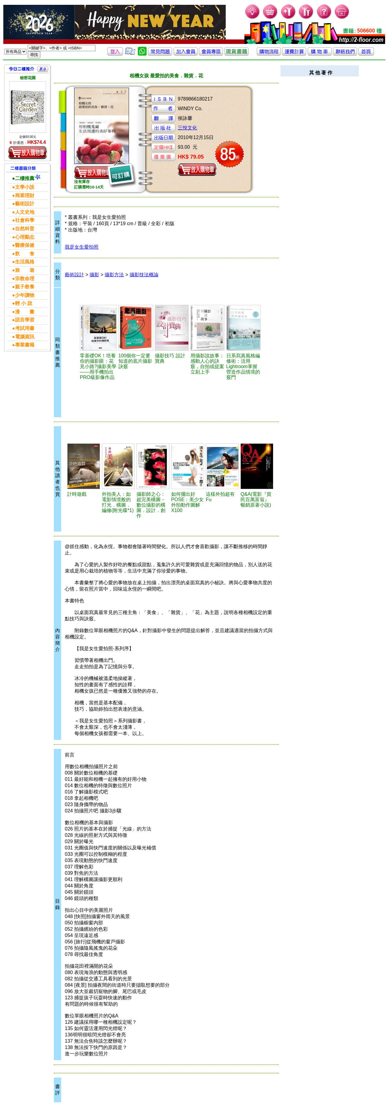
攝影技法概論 (144, 274)
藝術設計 (74, 274)
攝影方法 (114, 274)
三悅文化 (187, 127)
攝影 (94, 274)
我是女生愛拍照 (82, 247)
